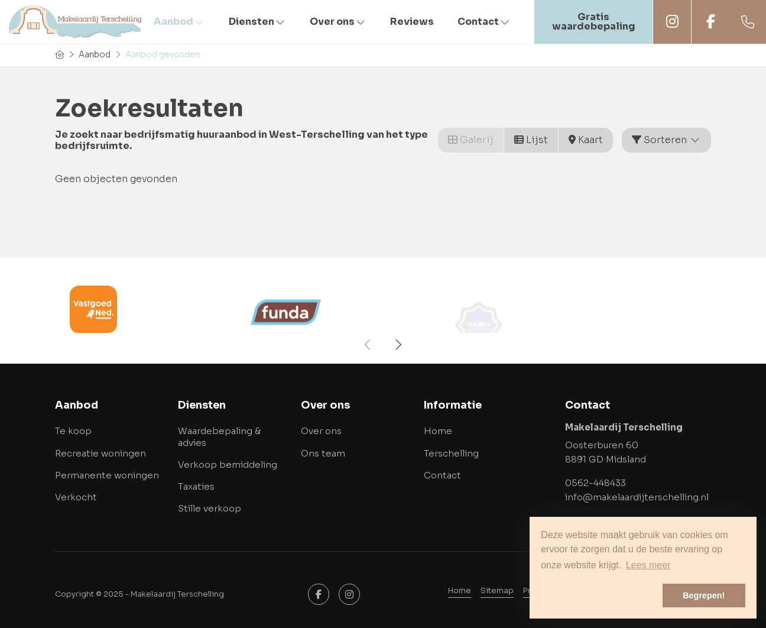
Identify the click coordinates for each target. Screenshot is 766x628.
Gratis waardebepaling (593, 22)
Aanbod (179, 21)
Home (459, 590)
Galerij (471, 140)
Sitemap (497, 590)
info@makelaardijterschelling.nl (637, 497)
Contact (484, 21)
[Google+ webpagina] (349, 594)
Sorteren (666, 140)
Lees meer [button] (648, 565)
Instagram (672, 21)
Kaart (586, 140)
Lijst (531, 140)
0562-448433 (595, 482)
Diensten (257, 21)
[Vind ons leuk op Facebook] (318, 594)
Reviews (412, 21)
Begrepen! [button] (704, 595)
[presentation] (368, 345)
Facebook (710, 21)
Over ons (338, 21)
